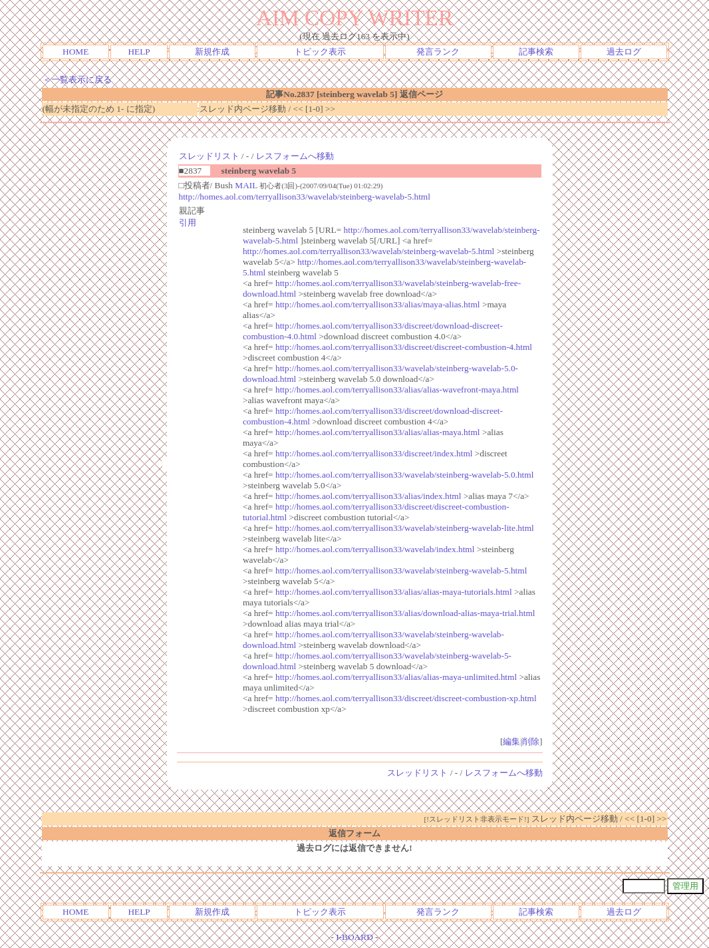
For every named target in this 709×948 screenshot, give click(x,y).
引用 (187, 223)
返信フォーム (354, 833)
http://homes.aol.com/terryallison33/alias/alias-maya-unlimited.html (396, 677)
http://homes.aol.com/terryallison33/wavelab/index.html (374, 549)
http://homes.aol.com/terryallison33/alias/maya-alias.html (377, 304)
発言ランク (438, 52)
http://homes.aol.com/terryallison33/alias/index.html (368, 496)
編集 (511, 741)
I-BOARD (354, 937)
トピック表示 (320, 52)
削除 (530, 741)
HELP (139, 52)
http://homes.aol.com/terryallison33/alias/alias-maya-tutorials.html (393, 592)
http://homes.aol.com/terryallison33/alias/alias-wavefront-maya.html (397, 390)
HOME (75, 52)
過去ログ (624, 52)
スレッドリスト (209, 156)
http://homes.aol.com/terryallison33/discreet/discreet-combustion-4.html (403, 347)
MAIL (246, 185)
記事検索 (536, 52)
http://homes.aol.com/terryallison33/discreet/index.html (374, 453)
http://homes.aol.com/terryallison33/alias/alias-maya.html (377, 432)
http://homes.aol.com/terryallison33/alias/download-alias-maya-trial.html (405, 613)
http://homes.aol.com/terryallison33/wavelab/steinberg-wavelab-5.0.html (404, 475)
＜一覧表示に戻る (77, 79)
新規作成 (212, 52)
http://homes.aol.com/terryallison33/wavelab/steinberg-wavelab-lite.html (404, 528)
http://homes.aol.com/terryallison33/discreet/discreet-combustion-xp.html (406, 698)
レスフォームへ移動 (295, 156)
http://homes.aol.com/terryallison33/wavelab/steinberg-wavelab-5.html (304, 197)
